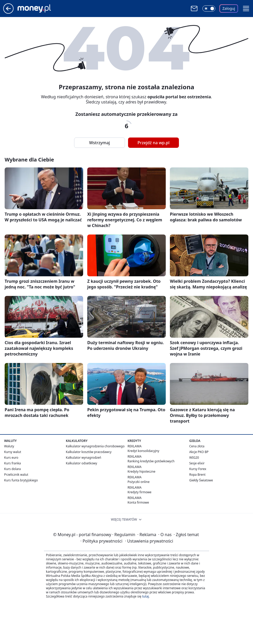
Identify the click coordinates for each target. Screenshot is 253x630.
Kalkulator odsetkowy (81, 463)
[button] (246, 8)
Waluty (9, 446)
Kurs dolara (12, 469)
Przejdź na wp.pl (153, 143)
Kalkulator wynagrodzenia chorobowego (95, 446)
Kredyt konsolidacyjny (143, 451)
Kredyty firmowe (140, 492)
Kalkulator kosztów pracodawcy (89, 452)
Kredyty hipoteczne (141, 471)
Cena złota (196, 446)
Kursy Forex (197, 469)
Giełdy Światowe (201, 480)
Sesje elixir (196, 463)
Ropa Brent (197, 474)
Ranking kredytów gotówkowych (151, 461)
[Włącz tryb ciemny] (208, 8)
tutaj (145, 596)
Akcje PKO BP (199, 452)
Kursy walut (12, 452)
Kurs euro (11, 457)
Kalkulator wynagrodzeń (83, 457)
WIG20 (194, 457)
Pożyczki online (138, 482)
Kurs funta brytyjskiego (21, 480)
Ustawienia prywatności (149, 541)
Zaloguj (229, 8)
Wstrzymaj (99, 143)
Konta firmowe (138, 502)
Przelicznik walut (16, 474)
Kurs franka (12, 463)
